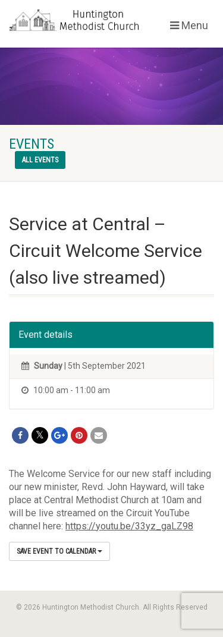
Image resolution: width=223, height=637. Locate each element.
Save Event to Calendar (59, 551)
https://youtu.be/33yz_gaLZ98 (129, 526)
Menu (189, 25)
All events (40, 160)
